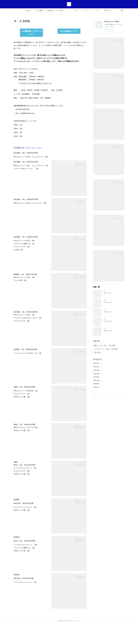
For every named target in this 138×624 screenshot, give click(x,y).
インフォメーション (101, 349)
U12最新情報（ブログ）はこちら (31, 32)
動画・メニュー (100, 345)
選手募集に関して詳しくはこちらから (28, 148)
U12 (97, 352)
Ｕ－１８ (96, 10)
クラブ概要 (38, 10)
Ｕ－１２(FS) (73, 10)
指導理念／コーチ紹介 (55, 10)
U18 (112, 345)
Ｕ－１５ (85, 10)
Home (28, 10)
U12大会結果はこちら (68, 31)
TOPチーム (108, 10)
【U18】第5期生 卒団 (109, 328)
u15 (114, 349)
